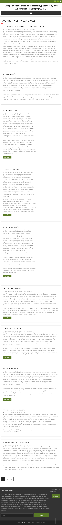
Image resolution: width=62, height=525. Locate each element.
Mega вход (22, 31)
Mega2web (51, 34)
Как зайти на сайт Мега (11, 368)
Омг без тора (34, 39)
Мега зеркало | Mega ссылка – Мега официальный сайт (24, 27)
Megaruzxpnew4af (45, 451)
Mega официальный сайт (45, 33)
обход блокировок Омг (8, 39)
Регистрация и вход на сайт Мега (16, 442)
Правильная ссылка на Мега (13, 410)
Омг (16, 39)
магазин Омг (51, 38)
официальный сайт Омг (41, 41)
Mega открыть (34, 33)
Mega (6, 31)
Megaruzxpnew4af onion (9, 453)
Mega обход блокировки (24, 33)
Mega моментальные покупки (10, 33)
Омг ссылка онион (12, 41)
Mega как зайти (46, 31)
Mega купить (53, 31)
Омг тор (20, 41)
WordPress (42, 522)
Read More (6, 157)
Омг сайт (46, 39)
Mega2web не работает (11, 170)
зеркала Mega (51, 36)
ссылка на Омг (9, 43)
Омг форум (25, 41)
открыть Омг (31, 41)
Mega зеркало (28, 31)
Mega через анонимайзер (19, 451)
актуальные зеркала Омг (21, 36)
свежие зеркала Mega (20, 135)
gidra (6, 446)
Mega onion (11, 31)
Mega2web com (36, 451)
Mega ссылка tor (24, 34)
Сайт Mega (32, 29)
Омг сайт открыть (25, 131)
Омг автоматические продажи (35, 457)
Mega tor (16, 31)
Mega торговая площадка (42, 34)
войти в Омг (31, 36)
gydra (9, 446)
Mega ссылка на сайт (11, 227)
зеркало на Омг (7, 38)
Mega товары (32, 34)
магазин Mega (44, 38)
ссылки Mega (17, 43)
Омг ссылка (29, 445)
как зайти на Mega (15, 38)
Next (12, 479)
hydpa (19, 446)
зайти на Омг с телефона (41, 36)
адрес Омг (11, 36)
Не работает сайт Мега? (12, 328)
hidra (12, 446)
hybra (15, 446)
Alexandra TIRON (10, 29)
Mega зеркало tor (37, 31)
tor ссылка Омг (23, 123)
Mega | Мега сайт (9, 74)
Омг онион (40, 39)
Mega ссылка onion (15, 34)
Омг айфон (20, 39)
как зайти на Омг (25, 38)
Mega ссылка (6, 34)
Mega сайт (54, 33)
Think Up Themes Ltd (27, 522)
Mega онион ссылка (10, 110)
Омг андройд (27, 39)
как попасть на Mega (35, 38)
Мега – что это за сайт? (12, 288)
